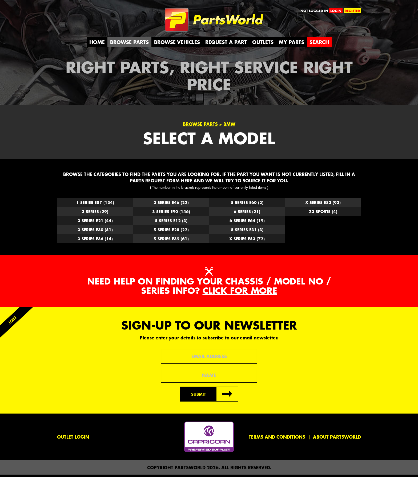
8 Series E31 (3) (247, 232)
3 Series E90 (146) (171, 214)
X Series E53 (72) (247, 241)
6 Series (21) (247, 214)
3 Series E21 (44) (95, 223)
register (352, 10)
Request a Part (226, 44)
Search (319, 44)
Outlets (263, 44)
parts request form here (161, 183)
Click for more (240, 293)
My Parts (291, 44)
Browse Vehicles (177, 44)
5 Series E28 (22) (171, 232)
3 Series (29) (95, 214)
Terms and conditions (277, 439)
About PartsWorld (337, 439)
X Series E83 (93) (323, 204)
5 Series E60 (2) (247, 204)
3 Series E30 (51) (95, 232)
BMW (229, 127)
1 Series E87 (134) (95, 204)
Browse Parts (129, 44)
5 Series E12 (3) (171, 223)
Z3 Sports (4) (323, 214)
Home (97, 44)
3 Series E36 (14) (95, 241)
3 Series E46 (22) (171, 204)
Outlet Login (73, 439)
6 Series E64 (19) (247, 223)
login (335, 10)
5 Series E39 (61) (171, 241)
